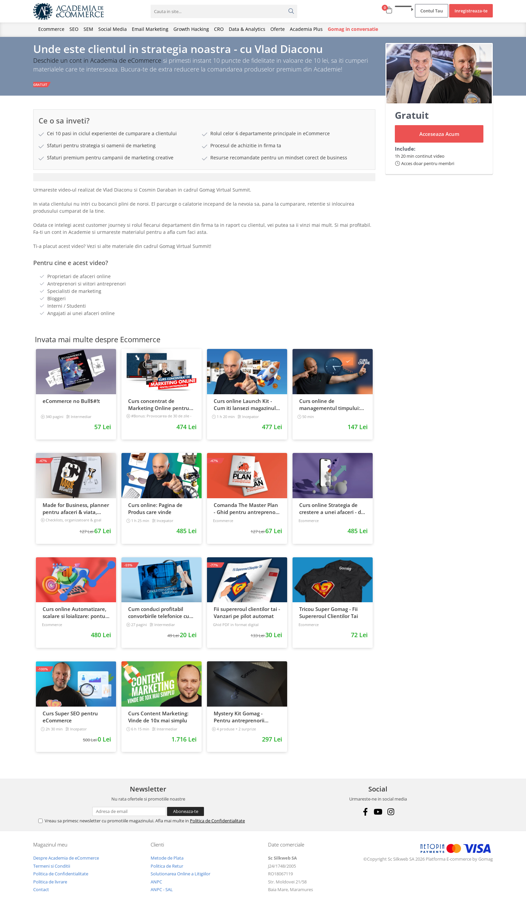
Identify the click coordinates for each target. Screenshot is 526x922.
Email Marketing (150, 29)
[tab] (204, 181)
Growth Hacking (191, 29)
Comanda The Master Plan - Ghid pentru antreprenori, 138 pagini (247, 513)
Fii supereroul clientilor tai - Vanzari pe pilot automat (247, 617)
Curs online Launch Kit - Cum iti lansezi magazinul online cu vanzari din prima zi (247, 409)
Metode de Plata (167, 862)
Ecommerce (51, 29)
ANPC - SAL (162, 894)
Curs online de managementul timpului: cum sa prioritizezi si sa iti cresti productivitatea (330, 409)
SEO (73, 29)
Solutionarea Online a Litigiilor (180, 878)
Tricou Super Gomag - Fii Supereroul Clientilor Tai (328, 617)
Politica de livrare (50, 886)
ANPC (156, 886)
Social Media (112, 29)
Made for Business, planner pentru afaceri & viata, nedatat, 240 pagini (76, 513)
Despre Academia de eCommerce (66, 862)
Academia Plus (306, 29)
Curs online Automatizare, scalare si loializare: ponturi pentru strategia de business (76, 617)
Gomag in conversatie (353, 29)
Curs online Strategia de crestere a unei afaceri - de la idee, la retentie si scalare (331, 513)
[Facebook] (365, 816)
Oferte (277, 29)
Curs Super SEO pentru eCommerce (70, 721)
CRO (219, 29)
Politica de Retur (167, 870)
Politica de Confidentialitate (217, 825)
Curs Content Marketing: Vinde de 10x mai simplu (158, 721)
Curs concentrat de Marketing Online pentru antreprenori (158, 409)
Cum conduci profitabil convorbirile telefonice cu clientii (158, 617)
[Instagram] (391, 816)
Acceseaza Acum (439, 138)
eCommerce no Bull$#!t (71, 405)
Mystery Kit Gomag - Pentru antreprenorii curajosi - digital (239, 721)
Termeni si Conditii (51, 870)
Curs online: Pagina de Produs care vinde (155, 512)
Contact (41, 894)
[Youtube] (378, 816)
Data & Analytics (247, 29)
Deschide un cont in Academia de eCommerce (97, 64)
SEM (88, 29)
